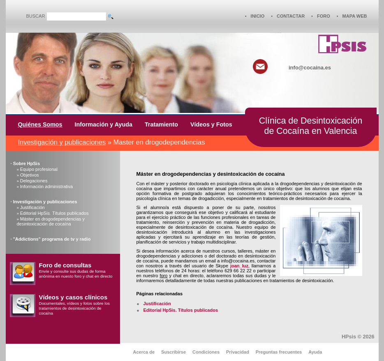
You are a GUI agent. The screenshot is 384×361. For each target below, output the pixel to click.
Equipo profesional (39, 169)
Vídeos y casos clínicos (73, 297)
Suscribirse (173, 352)
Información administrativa (46, 186)
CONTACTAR (291, 16)
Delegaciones (34, 180)
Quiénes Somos (40, 124)
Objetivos (29, 174)
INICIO (258, 16)
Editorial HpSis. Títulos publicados (54, 213)
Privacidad (237, 352)
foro (163, 275)
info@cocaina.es (310, 67)
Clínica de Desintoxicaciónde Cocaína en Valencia (310, 126)
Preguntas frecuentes (279, 352)
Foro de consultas (65, 265)
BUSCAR (35, 16)
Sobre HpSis (26, 163)
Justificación (32, 207)
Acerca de (144, 352)
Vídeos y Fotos (211, 124)
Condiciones (206, 352)
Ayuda (315, 352)
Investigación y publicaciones (62, 142)
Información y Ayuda (103, 124)
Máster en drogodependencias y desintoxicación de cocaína (51, 221)
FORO (323, 16)
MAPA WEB (354, 16)
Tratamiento (161, 124)
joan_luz (239, 265)
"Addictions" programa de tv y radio (52, 239)
